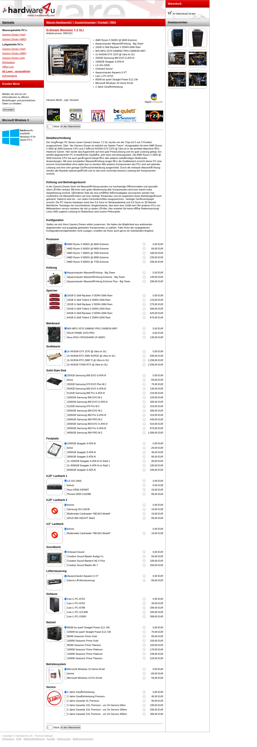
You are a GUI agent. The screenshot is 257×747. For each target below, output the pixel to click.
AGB (18, 739)
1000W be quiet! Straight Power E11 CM (89, 632)
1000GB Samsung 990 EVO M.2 (84, 397)
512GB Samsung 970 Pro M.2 (83, 406)
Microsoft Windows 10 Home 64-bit (86, 669)
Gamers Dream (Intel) (14, 34)
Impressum (8, 739)
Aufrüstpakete (9, 75)
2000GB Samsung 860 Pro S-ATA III (86, 428)
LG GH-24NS (74, 481)
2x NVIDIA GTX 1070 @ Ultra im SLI (87, 351)
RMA (113, 22)
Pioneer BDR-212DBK (79, 494)
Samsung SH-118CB (78, 509)
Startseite (8, 22)
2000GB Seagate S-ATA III (81, 452)
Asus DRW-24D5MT (78, 489)
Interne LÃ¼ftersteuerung (81, 580)
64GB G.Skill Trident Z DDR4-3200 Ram (89, 317)
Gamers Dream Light (13, 58)
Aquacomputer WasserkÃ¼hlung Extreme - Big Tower (96, 277)
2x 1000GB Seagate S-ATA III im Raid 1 (88, 461)
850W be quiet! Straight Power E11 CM (88, 627)
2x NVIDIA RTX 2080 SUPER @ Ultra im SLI (91, 355)
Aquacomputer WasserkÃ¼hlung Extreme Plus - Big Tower (98, 281)
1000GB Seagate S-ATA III (81, 443)
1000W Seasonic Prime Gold (82, 640)
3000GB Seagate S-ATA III (81, 456)
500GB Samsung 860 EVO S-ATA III (86, 388)
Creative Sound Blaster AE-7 (82, 565)
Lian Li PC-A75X (76, 599)
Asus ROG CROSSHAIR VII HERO (86, 337)
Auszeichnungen (85, 22)
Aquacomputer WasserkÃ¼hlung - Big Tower (91, 272)
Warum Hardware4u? (59, 22)
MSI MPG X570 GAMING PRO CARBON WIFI (92, 328)
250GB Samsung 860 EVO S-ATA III (86, 375)
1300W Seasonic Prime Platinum (85, 654)
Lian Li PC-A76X (76, 603)
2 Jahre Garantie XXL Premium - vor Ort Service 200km (97, 709)
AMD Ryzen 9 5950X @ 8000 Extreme (88, 257)
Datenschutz (63, 739)
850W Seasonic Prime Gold (82, 636)
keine (70, 379)
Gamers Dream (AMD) (14, 39)
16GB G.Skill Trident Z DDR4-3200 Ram (89, 300)
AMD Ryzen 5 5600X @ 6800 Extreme (88, 248)
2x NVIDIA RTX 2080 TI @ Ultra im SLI (88, 360)
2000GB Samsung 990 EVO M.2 (84, 410)
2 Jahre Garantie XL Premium (83, 700)
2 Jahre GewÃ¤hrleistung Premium (86, 696)
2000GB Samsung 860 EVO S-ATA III (87, 423)
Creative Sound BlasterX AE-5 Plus (86, 560)
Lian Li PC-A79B (76, 607)
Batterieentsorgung (83, 739)
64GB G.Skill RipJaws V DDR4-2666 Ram (89, 313)
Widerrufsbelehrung (34, 739)
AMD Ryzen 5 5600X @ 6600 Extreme (88, 244)
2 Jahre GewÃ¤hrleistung (80, 692)
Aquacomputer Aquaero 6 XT (82, 576)
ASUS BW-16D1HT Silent (81, 518)
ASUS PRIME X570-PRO (80, 333)
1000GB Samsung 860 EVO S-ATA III (87, 401)
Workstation (8, 62)
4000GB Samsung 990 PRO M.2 (84, 432)
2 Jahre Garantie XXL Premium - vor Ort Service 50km (96, 705)
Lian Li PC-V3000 (76, 616)
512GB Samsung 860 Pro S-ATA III (86, 393)
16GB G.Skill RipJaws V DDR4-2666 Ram (89, 295)
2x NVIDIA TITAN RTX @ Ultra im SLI (87, 364)
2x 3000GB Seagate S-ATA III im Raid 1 (88, 465)
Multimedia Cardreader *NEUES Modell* (89, 513)
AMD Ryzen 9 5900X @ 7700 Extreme (88, 261)
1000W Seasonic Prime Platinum (85, 649)
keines (70, 485)
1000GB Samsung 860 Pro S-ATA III (86, 415)
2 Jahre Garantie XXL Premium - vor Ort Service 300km (97, 714)
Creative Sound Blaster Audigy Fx (85, 556)
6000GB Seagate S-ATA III (81, 469)
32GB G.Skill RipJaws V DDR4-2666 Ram (89, 304)
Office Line (8, 66)
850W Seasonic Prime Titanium (84, 645)
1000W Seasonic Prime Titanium (84, 658)
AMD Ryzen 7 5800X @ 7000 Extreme (88, 253)
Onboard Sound (75, 552)
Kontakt (103, 22)
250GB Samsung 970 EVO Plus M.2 (86, 384)
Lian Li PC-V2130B (77, 612)
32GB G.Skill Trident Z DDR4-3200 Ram (89, 308)
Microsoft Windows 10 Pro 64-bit (84, 678)
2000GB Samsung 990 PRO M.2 (84, 419)
